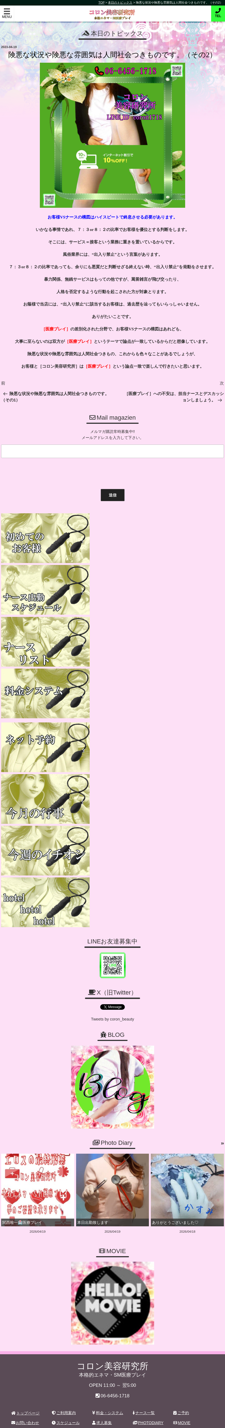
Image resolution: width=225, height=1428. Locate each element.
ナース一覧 (144, 1169)
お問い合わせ (25, 1179)
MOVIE (181, 1179)
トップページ (25, 1169)
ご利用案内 (64, 1169)
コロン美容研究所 (112, 10)
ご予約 (181, 1169)
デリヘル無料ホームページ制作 (142, 1419)
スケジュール (66, 1179)
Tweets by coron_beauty (113, 776)
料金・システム (107, 1169)
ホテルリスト (25, 1188)
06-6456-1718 (115, 1152)
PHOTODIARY (148, 1179)
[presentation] (41, 471)
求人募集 (102, 1179)
